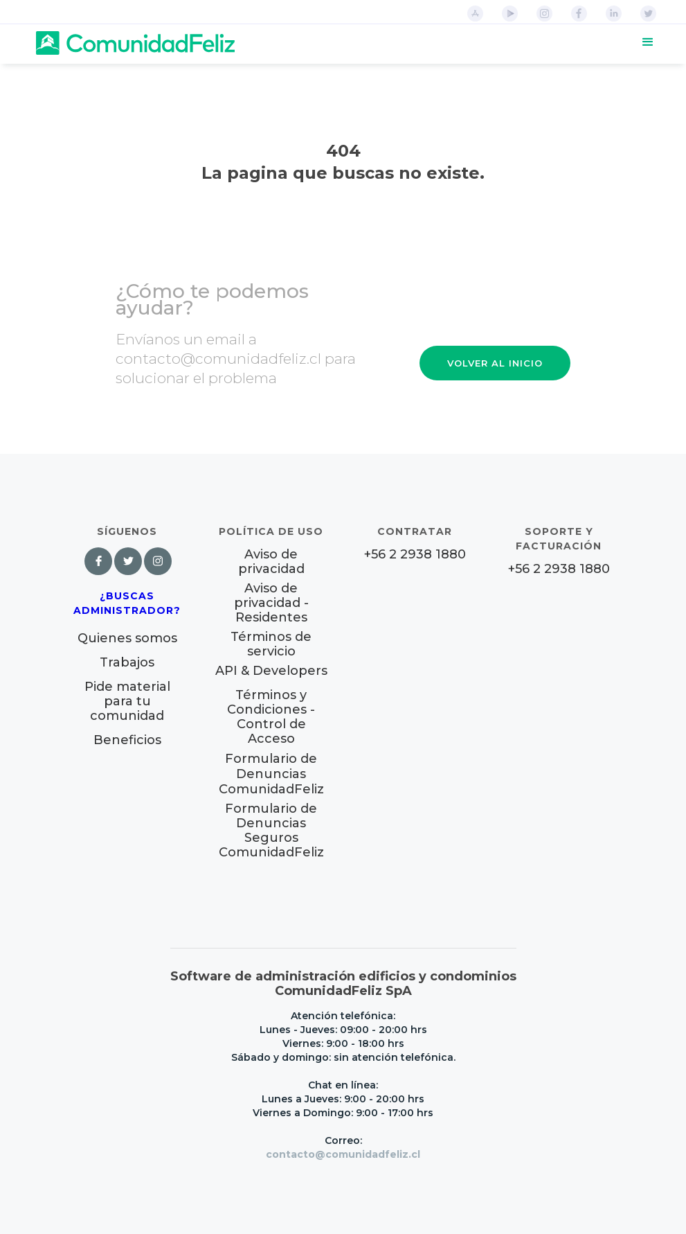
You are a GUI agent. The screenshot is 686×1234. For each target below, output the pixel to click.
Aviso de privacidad (271, 561)
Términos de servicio (271, 644)
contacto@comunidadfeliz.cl (343, 1154)
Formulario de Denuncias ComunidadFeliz (271, 774)
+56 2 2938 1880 (415, 554)
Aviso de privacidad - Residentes (271, 603)
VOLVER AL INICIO (495, 363)
